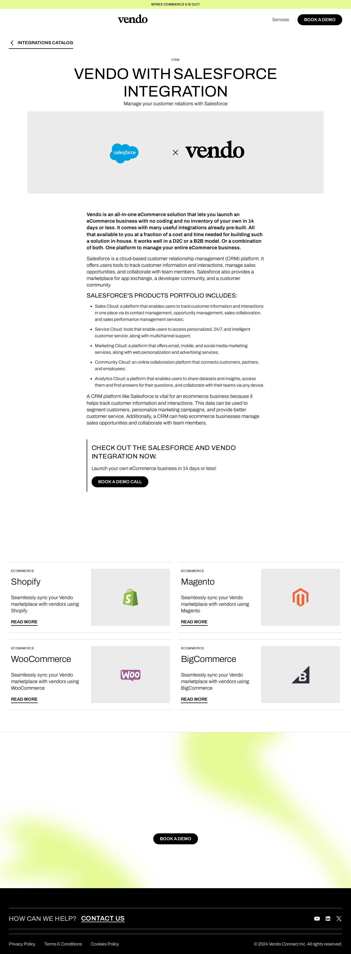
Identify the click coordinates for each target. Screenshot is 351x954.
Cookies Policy (105, 944)
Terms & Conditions (63, 944)
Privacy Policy (22, 944)
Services (280, 19)
